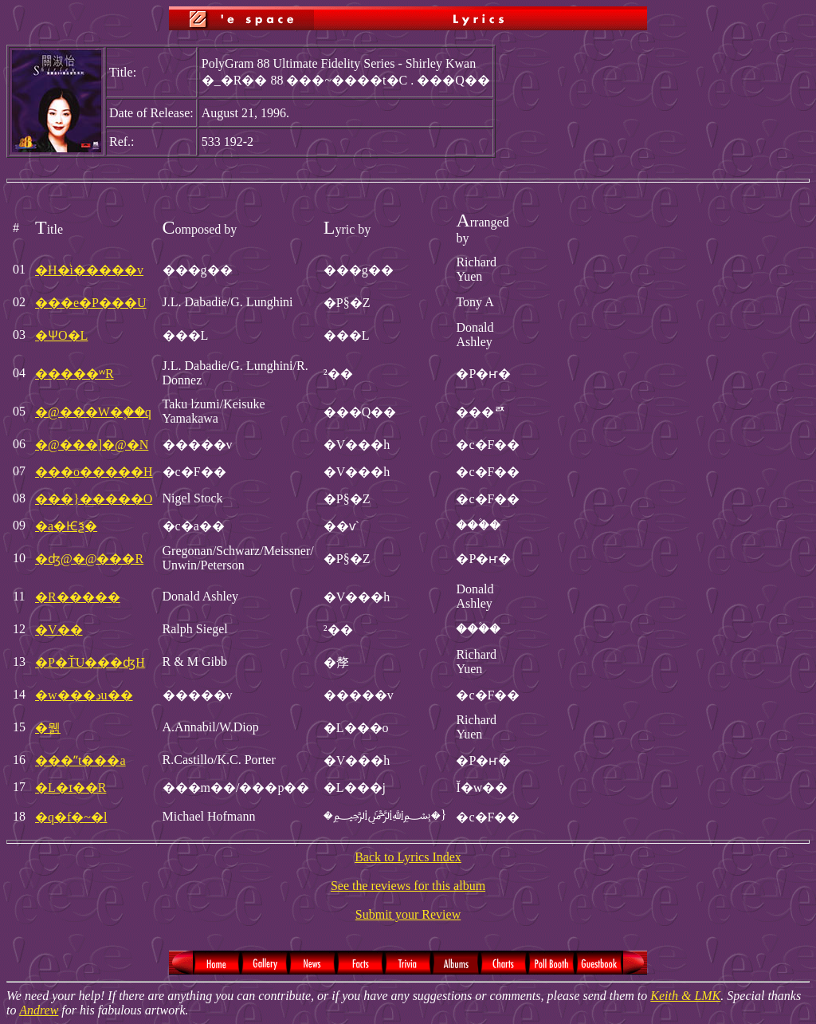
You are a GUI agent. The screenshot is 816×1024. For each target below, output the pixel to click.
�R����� (77, 597)
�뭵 (48, 728)
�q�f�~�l (71, 817)
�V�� (59, 629)
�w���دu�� (84, 695)
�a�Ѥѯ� (66, 526)
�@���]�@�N (91, 444)
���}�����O (93, 499)
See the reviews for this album (408, 885)
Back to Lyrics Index (408, 857)
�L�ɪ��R (70, 787)
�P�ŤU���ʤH (90, 662)
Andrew (38, 1010)
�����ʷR (74, 373)
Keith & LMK (685, 995)
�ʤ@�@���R (89, 558)
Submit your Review (408, 914)
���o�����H (94, 472)
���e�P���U (91, 302)
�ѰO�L (61, 335)
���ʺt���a (80, 760)
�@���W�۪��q (93, 412)
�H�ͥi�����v (89, 270)
